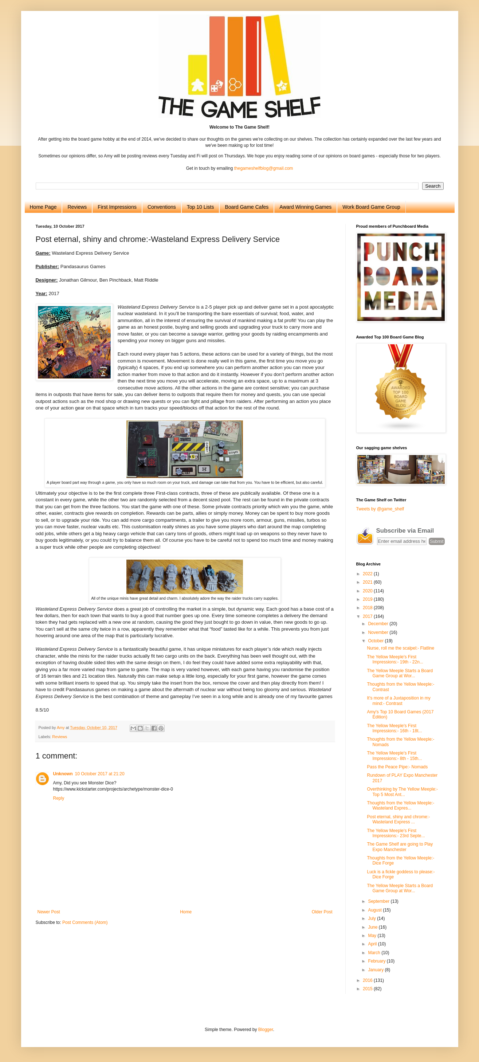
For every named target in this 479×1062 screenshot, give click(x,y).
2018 (368, 607)
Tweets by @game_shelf (380, 509)
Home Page (43, 207)
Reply (58, 798)
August (375, 910)
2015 (368, 988)
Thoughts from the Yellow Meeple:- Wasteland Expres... (400, 805)
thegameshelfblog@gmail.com (263, 168)
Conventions (162, 207)
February (377, 961)
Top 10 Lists (200, 207)
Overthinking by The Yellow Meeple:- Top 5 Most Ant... (402, 792)
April (373, 944)
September (379, 901)
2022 (368, 573)
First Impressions (117, 207)
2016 (368, 980)
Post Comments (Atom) (85, 922)
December (378, 623)
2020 (368, 590)
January (376, 969)
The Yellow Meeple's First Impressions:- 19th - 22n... (395, 659)
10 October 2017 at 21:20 (100, 773)
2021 (368, 582)
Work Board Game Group (371, 207)
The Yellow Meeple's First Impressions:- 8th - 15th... (394, 756)
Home (186, 911)
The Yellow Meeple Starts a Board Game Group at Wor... (400, 673)
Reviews (77, 207)
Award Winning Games (305, 207)
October (376, 640)
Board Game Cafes (246, 207)
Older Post (322, 911)
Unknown (63, 773)
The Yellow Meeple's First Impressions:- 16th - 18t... (394, 728)
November (378, 632)
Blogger (265, 1029)
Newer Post (49, 911)
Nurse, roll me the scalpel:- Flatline (400, 648)
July (372, 918)
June (373, 927)
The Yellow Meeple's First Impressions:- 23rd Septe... (396, 833)
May (372, 935)
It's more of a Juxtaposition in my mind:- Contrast (398, 700)
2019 (368, 599)
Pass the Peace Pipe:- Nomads (397, 766)
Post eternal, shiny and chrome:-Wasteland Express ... (398, 819)
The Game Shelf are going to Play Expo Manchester (400, 847)
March (374, 952)
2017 (368, 616)
